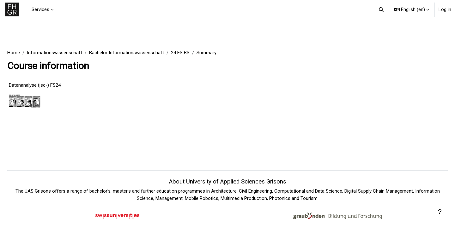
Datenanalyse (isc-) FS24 (50, 85)
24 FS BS (195, 52)
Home (28, 52)
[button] (381, 9)
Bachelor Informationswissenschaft (141, 52)
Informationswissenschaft (69, 52)
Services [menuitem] (40, 9)
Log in (445, 9)
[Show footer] (440, 212)
